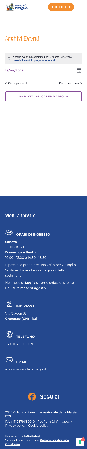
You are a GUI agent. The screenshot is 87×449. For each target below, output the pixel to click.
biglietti (61, 7)
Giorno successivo (70, 83)
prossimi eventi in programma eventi (34, 60)
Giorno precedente (16, 83)
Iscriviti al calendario (41, 96)
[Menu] (80, 7)
